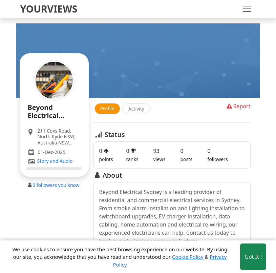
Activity (136, 108)
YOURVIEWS (49, 8)
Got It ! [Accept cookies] (253, 256)
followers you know (56, 185)
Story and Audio (55, 161)
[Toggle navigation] (247, 8)
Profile (107, 108)
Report (238, 106)
